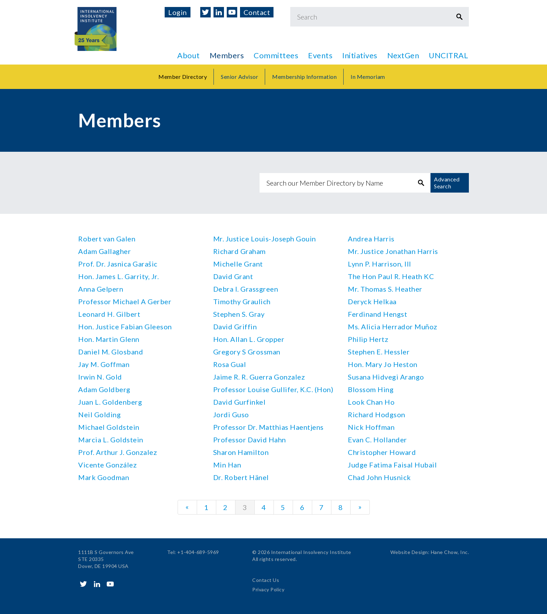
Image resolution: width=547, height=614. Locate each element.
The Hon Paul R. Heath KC (391, 276)
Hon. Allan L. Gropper (249, 339)
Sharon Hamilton (241, 452)
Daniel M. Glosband (110, 351)
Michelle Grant (238, 264)
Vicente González (107, 464)
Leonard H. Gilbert (109, 314)
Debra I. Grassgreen (245, 289)
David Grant (233, 276)
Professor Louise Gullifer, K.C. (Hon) (273, 389)
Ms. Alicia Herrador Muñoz (392, 326)
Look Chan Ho (371, 402)
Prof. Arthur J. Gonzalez (117, 452)
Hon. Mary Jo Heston (383, 364)
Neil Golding (99, 414)
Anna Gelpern (100, 289)
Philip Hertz (368, 339)
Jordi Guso (231, 414)
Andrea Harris (371, 238)
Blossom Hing (371, 389)
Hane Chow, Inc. (450, 552)
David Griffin (235, 326)
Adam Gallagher (104, 251)
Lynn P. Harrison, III (379, 264)
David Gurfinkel (239, 402)
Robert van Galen (106, 238)
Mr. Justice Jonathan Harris (393, 251)
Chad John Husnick (379, 477)
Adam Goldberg (104, 389)
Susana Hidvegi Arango (386, 377)
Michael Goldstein (109, 427)
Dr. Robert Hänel (241, 477)
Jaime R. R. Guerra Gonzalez (259, 377)
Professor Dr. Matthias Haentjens (268, 427)
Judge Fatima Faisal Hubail (392, 464)
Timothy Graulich (242, 301)
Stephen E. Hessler (379, 351)
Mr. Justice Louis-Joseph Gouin (264, 238)
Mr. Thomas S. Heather (385, 289)
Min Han (227, 464)
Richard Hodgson (376, 414)
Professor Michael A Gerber (124, 301)
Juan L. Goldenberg (110, 402)
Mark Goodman (103, 477)
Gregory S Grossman (246, 351)
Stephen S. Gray (239, 314)
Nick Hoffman (371, 427)
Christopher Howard (382, 452)
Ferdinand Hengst (377, 314)
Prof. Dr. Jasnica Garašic (118, 264)
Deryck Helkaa (372, 301)
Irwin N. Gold (100, 377)
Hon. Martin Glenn (109, 339)
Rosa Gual (229, 364)
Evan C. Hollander (377, 439)
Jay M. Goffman (103, 364)
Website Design (409, 552)
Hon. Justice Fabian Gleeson (125, 326)
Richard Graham (239, 251)
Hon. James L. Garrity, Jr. (118, 276)
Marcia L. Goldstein (110, 439)
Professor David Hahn (249, 439)
